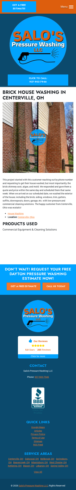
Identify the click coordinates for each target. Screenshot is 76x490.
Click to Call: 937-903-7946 (38, 80)
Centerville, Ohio (26, 217)
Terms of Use (38, 437)
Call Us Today (55, 286)
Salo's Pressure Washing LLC (33, 485)
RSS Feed (38, 444)
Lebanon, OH (42, 465)
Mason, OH (28, 465)
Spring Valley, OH (59, 465)
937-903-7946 (42, 376)
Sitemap (38, 441)
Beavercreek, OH (21, 462)
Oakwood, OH (32, 458)
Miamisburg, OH (39, 462)
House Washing (16, 213)
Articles (38, 430)
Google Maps (38, 427)
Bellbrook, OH (47, 458)
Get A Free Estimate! (19, 6)
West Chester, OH (58, 462)
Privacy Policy (38, 434)
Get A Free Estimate (23, 286)
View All (38, 471)
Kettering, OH (14, 465)
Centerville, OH (15, 458)
